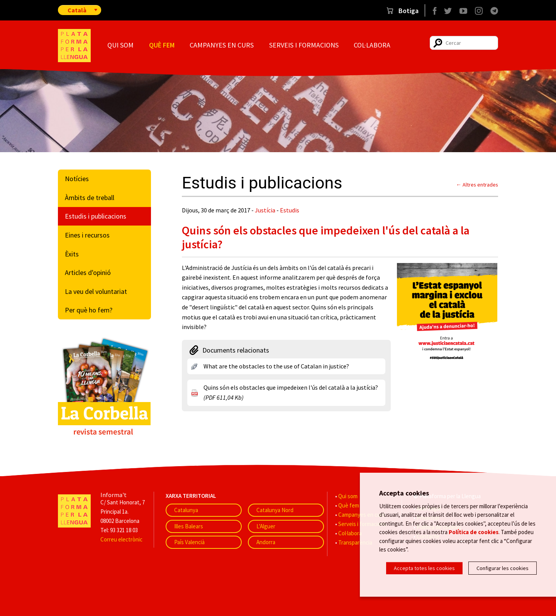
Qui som (120, 45)
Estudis (289, 210)
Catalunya (186, 510)
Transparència (355, 542)
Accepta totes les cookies (424, 568)
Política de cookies (473, 532)
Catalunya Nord (274, 510)
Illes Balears (188, 526)
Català (77, 10)
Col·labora (372, 45)
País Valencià (189, 542)
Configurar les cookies (502, 568)
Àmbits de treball (89, 197)
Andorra (265, 542)
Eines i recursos (87, 235)
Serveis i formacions (304, 45)
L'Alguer (265, 526)
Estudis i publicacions (95, 216)
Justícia (265, 210)
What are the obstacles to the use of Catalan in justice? (276, 366)
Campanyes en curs (222, 45)
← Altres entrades (477, 184)
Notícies (77, 178)
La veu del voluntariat (96, 291)
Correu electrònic (121, 539)
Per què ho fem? (88, 309)
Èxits (72, 253)
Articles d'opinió (88, 272)
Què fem (162, 45)
